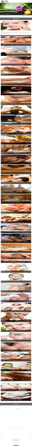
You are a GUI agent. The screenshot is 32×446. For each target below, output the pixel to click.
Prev (1, 10)
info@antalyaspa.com (17, 408)
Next (31, 10)
